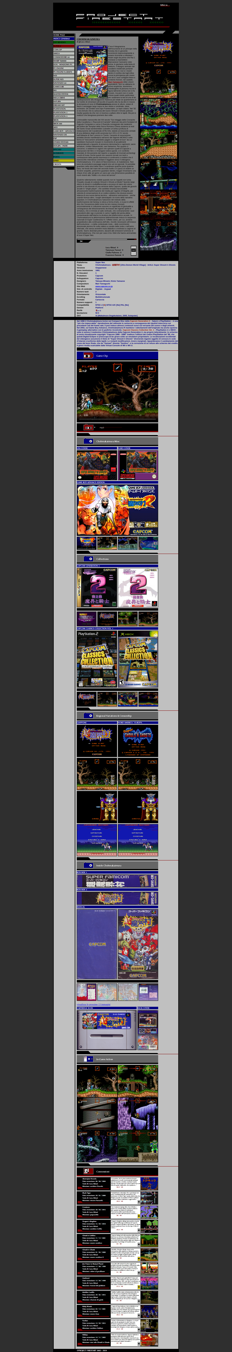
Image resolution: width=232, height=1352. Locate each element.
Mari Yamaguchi (115, 82)
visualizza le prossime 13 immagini (93, 1004)
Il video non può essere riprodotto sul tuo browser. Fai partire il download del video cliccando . (117, 391)
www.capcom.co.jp (104, 286)
